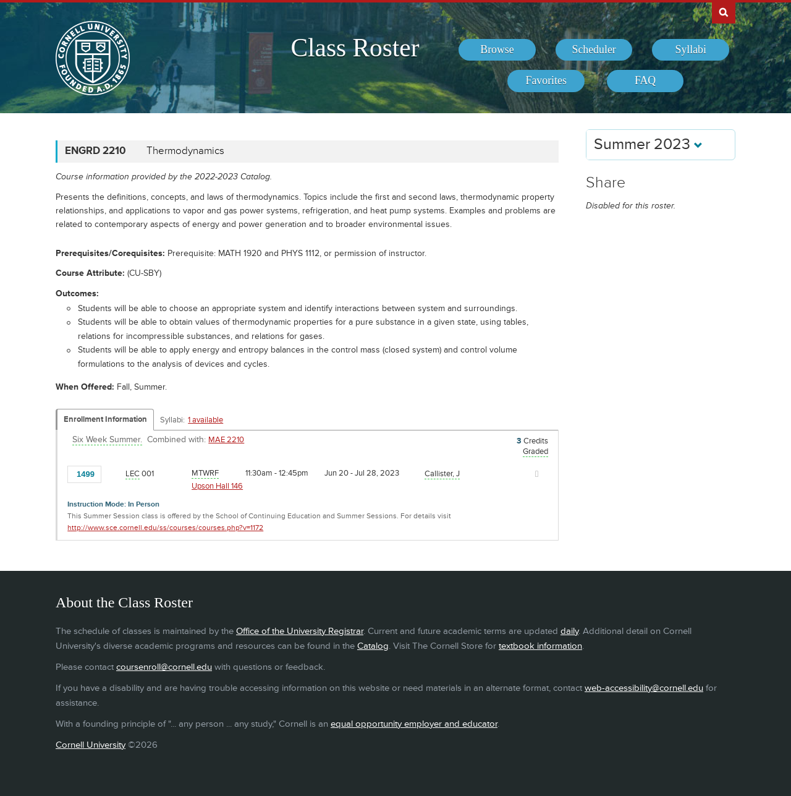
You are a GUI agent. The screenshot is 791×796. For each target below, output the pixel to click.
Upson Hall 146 (217, 486)
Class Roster (354, 47)
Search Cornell (723, 12)
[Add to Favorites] (114, 473)
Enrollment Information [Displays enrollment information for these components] (105, 419)
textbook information (540, 646)
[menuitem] (497, 50)
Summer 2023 (648, 144)
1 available (205, 420)
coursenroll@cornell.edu (164, 667)
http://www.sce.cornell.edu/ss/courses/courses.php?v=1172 (165, 528)
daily (569, 631)
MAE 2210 (226, 440)
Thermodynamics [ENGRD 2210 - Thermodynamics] (185, 151)
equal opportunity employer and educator (414, 724)
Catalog (373, 646)
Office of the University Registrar (299, 631)
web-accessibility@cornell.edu (644, 688)
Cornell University (90, 745)
